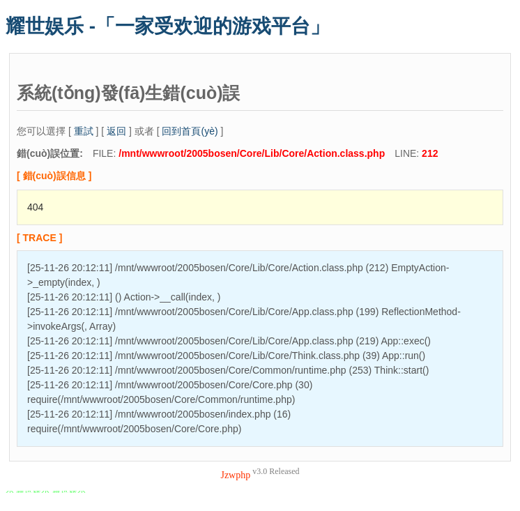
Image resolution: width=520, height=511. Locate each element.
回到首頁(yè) (189, 131)
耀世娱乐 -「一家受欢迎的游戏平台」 (168, 26)
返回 (116, 131)
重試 (83, 131)
